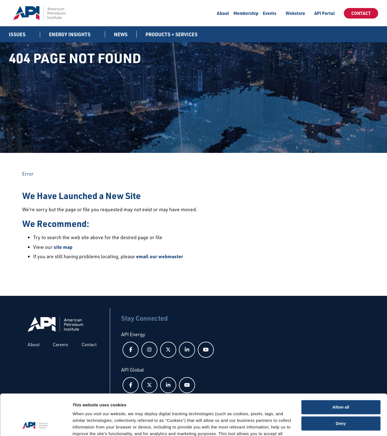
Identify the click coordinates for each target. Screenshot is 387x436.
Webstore (295, 13)
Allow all (341, 370)
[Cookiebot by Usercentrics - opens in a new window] (36, 425)
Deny (341, 386)
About (223, 13)
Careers (60, 344)
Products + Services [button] (172, 34)
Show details (85, 425)
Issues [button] (18, 34)
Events (269, 13)
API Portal (324, 13)
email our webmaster (159, 256)
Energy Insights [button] (70, 34)
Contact (361, 13)
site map (63, 247)
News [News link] (121, 34)
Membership (245, 13)
